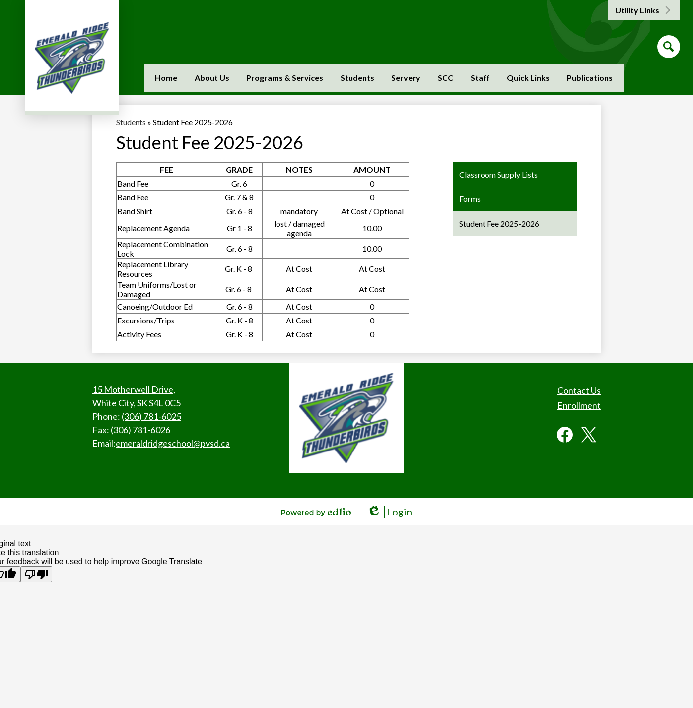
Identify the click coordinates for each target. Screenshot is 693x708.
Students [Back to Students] (131, 122)
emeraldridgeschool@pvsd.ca (173, 443)
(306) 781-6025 (151, 416)
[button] (212, 78)
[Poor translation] (36, 574)
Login (389, 512)
